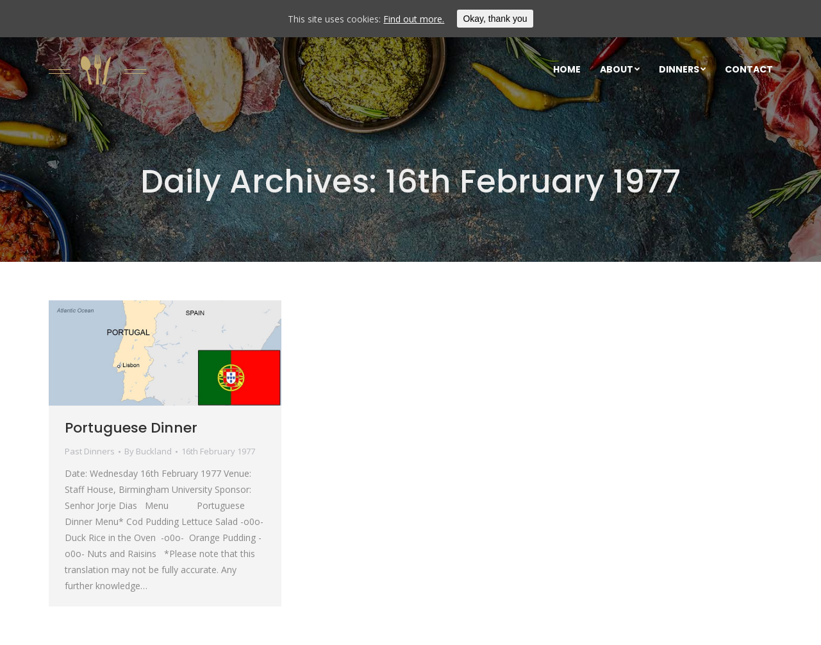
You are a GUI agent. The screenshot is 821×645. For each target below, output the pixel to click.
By (148, 451)
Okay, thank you (495, 18)
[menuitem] (567, 69)
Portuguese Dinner (131, 428)
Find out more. (413, 19)
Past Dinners (90, 451)
